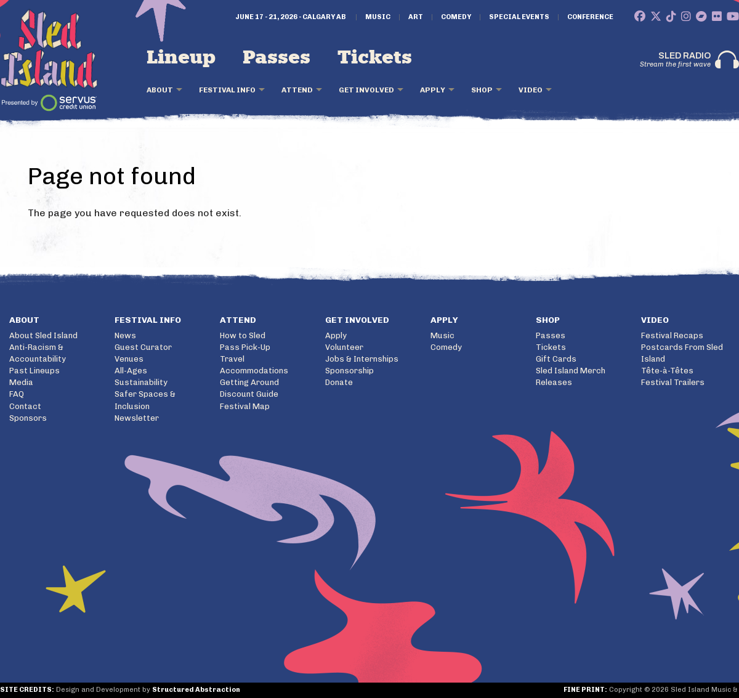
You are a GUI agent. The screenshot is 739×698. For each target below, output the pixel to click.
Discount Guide (249, 394)
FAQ (16, 394)
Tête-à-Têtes (667, 370)
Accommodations (254, 370)
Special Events (519, 17)
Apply (432, 90)
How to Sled (242, 335)
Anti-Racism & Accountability (37, 353)
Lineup (181, 58)
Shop (482, 90)
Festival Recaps (672, 335)
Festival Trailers (673, 382)
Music (377, 17)
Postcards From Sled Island (682, 353)
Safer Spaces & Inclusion (145, 399)
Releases (554, 382)
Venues (129, 358)
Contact (25, 406)
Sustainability (141, 382)
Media (21, 382)
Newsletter (137, 418)
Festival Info (227, 90)
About (160, 90)
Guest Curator (143, 347)
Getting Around (249, 382)
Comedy (456, 17)
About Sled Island (43, 335)
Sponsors (28, 418)
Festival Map (245, 406)
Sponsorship (349, 370)
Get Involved (366, 90)
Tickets (374, 58)
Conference (590, 17)
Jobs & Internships (361, 358)
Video (531, 90)
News (125, 335)
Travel (232, 358)
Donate (339, 382)
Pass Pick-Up (245, 347)
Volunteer (344, 347)
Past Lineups (34, 370)
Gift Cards (556, 358)
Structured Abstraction (196, 690)
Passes (276, 58)
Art (415, 17)
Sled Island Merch (570, 370)
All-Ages (131, 370)
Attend (297, 90)
